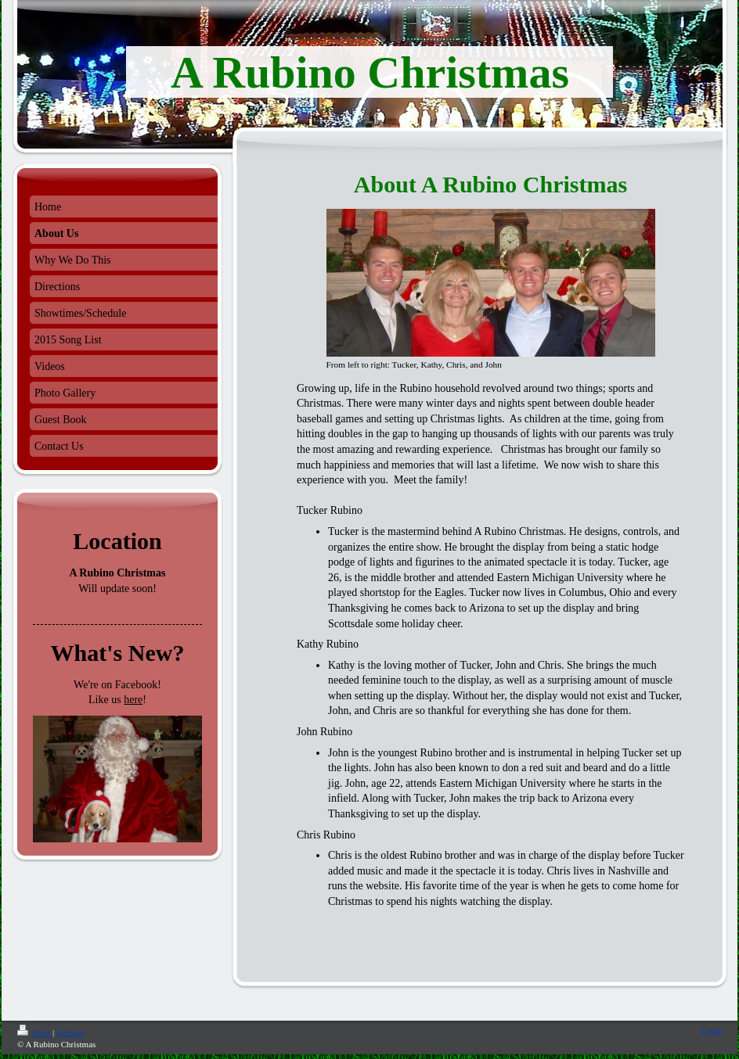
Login (711, 1030)
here (133, 699)
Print (34, 1032)
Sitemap (70, 1032)
